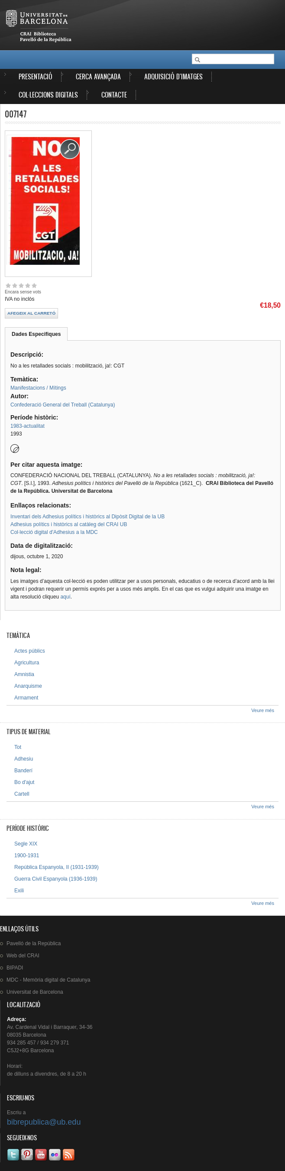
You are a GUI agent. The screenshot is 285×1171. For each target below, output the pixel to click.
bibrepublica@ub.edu (44, 1122)
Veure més (262, 710)
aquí (65, 597)
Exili (19, 891)
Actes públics (29, 651)
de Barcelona (34, 992)
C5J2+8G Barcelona (30, 1050)
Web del (22, 956)
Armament (26, 698)
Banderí (23, 771)
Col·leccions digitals (48, 94)
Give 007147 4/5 (27, 285)
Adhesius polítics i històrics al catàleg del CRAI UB (68, 524)
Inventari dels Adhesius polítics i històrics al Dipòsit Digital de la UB (87, 517)
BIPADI (14, 968)
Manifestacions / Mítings (38, 388)
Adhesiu (23, 759)
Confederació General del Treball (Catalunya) (62, 405)
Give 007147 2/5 (14, 285)
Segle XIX (25, 844)
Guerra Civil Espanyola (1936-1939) (55, 879)
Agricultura (26, 663)
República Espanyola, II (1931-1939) (56, 867)
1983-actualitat (27, 426)
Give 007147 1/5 (8, 285)
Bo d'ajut (24, 782)
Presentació (35, 76)
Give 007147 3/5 (21, 285)
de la (33, 943)
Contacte (114, 94)
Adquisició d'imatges (173, 76)
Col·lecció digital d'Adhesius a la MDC (54, 532)
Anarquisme (28, 686)
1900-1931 (26, 855)
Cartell (21, 794)
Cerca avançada (98, 76)
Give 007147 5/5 (34, 285)
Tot (17, 747)
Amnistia (24, 674)
